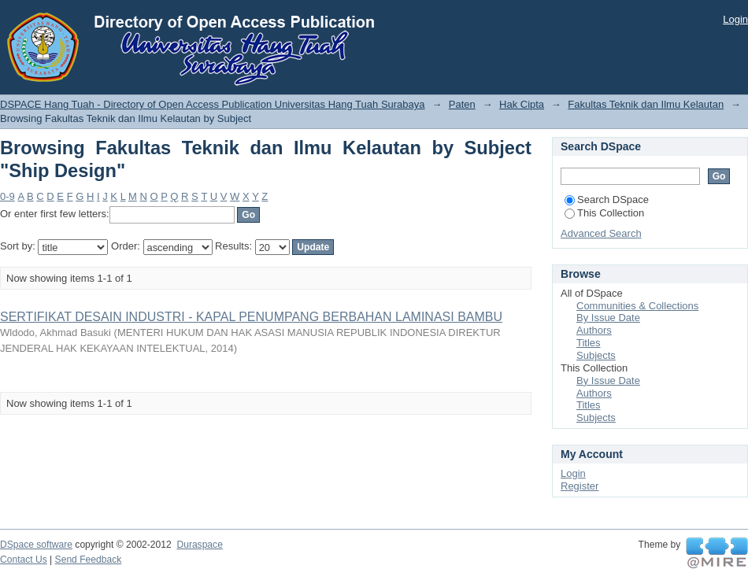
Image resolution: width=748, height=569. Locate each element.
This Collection (604, 213)
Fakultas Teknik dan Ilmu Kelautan (646, 104)
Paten (462, 104)
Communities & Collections (637, 306)
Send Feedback (88, 559)
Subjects (596, 355)
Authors (594, 330)
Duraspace (199, 544)
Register (579, 486)
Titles (588, 343)
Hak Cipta (521, 104)
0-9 (7, 196)
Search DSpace (607, 199)
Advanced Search (601, 233)
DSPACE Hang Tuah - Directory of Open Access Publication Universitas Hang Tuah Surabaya (212, 104)
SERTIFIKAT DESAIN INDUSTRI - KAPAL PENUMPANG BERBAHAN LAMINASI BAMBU (251, 316)
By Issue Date (608, 317)
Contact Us (23, 559)
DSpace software (36, 544)
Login (735, 19)
